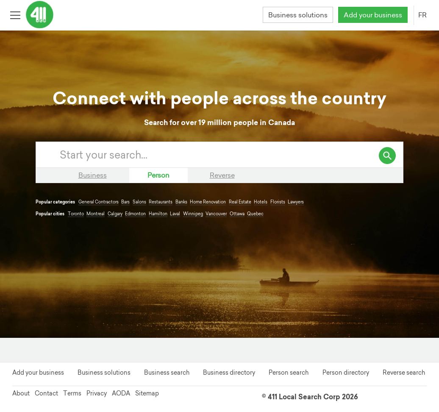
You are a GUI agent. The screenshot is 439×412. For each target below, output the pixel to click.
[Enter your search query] (228, 154)
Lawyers (296, 202)
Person (158, 175)
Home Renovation (208, 202)
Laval (175, 214)
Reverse (222, 175)
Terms (72, 393)
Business (92, 175)
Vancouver (216, 214)
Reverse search (404, 372)
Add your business (373, 15)
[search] (387, 155)
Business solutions (298, 15)
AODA (121, 393)
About (21, 393)
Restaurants (160, 202)
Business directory (229, 372)
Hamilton (158, 214)
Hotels (260, 202)
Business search (166, 372)
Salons (139, 202)
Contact (46, 393)
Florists (277, 202)
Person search (288, 372)
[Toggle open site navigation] (15, 14)
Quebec (255, 214)
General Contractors (98, 202)
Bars (125, 202)
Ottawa (237, 214)
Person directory (345, 372)
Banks (181, 202)
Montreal (95, 214)
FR (422, 15)
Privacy (96, 393)
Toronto (76, 214)
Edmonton (135, 214)
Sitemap (147, 393)
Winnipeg (193, 214)
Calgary (115, 214)
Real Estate (240, 202)
